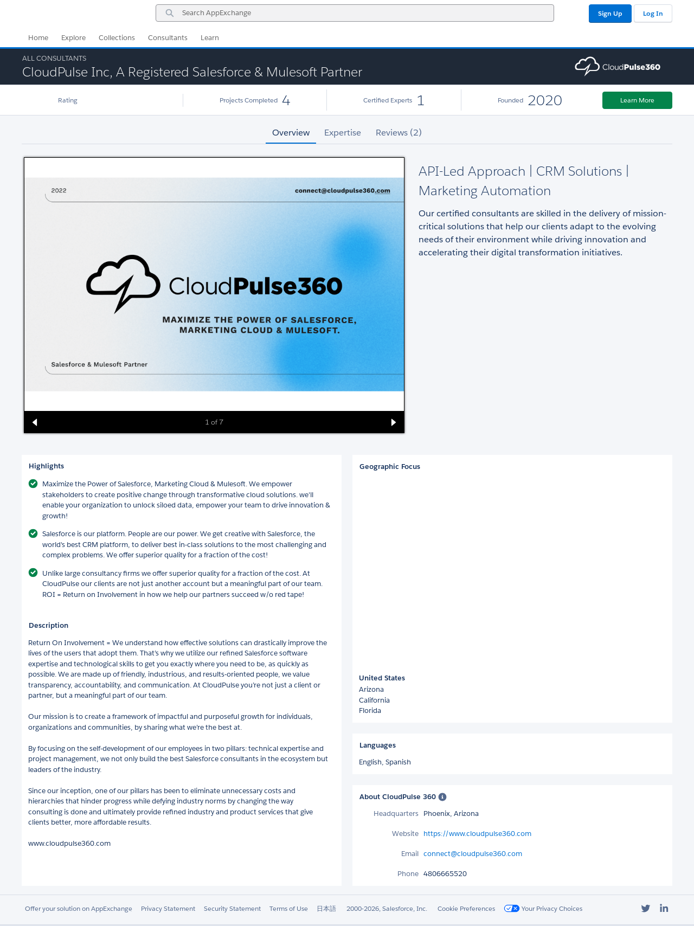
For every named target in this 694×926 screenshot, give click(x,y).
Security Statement (232, 908)
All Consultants (54, 58)
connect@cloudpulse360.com (472, 853)
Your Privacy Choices (543, 908)
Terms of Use (288, 908)
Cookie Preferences (466, 908)
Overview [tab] (291, 132)
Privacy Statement (168, 908)
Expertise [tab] (342, 132)
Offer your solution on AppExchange (78, 908)
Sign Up (610, 13)
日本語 (326, 908)
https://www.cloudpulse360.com (477, 833)
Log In (653, 13)
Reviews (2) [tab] (399, 132)
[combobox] (355, 13)
